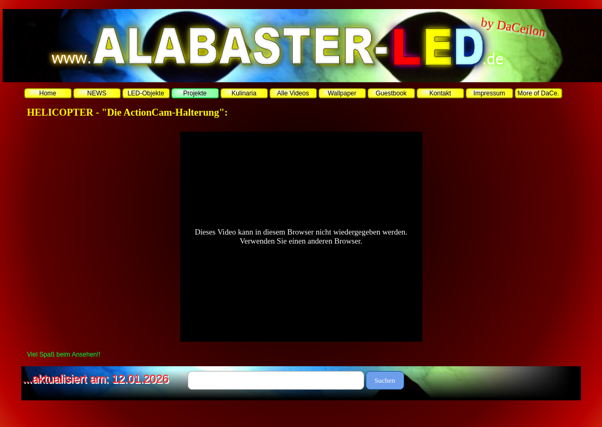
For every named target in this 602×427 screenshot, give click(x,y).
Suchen (384, 380)
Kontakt (440, 93)
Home (47, 93)
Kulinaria (243, 93)
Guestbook (390, 93)
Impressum (489, 93)
